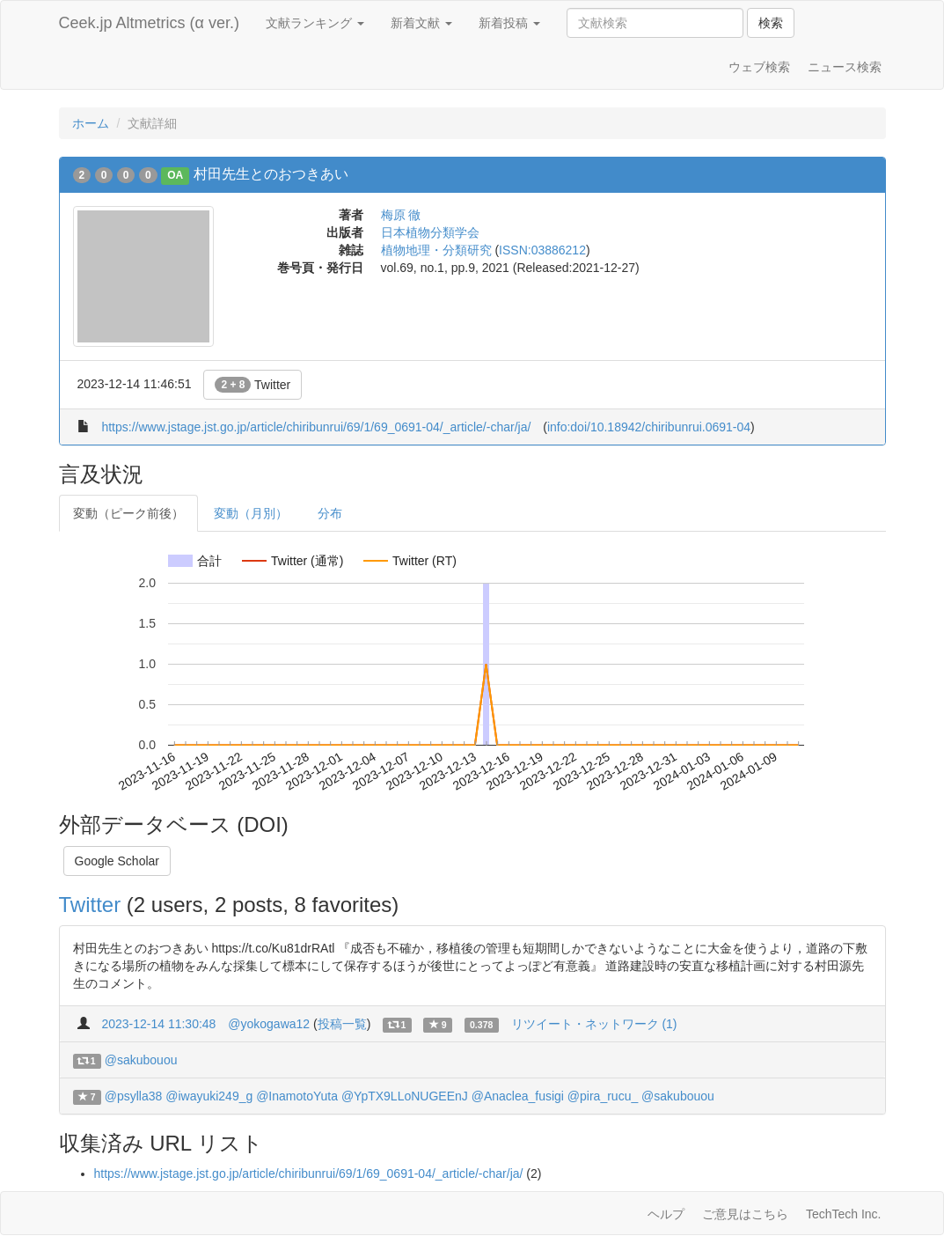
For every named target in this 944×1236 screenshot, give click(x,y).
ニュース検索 (845, 67)
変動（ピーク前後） (128, 513)
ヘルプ (666, 1214)
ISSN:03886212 (542, 250)
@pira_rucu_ (602, 1096)
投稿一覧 (342, 1024)
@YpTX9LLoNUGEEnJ (404, 1096)
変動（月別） (251, 513)
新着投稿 (509, 23)
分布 (330, 513)
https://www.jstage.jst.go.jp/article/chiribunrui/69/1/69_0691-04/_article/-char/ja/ (316, 427)
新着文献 (421, 23)
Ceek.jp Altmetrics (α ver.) (149, 23)
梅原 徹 (401, 215)
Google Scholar (117, 861)
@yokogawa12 (269, 1024)
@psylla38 (134, 1096)
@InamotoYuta (297, 1096)
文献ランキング (315, 23)
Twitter (252, 385)
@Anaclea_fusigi (518, 1096)
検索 (770, 23)
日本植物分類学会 (430, 232)
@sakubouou (141, 1060)
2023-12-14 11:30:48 (158, 1024)
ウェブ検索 (759, 67)
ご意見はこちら (745, 1214)
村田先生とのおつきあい (271, 173)
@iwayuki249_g (208, 1096)
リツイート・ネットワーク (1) (594, 1024)
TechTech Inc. (844, 1214)
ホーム (90, 123)
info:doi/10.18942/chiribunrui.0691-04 (648, 427)
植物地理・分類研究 (436, 250)
